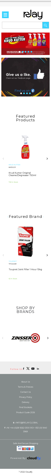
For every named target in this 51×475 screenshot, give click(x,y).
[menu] (5, 14)
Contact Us (25, 392)
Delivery (25, 402)
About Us (25, 382)
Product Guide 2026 (25, 412)
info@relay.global (25, 422)
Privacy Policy (25, 397)
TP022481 (13, 264)
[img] (27, 368)
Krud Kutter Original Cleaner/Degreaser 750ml (22, 174)
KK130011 (12, 167)
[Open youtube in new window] (33, 368)
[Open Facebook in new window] (24, 368)
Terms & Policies (25, 387)
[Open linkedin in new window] (38, 368)
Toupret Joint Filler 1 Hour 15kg (25, 269)
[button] (45, 25)
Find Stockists (25, 407)
